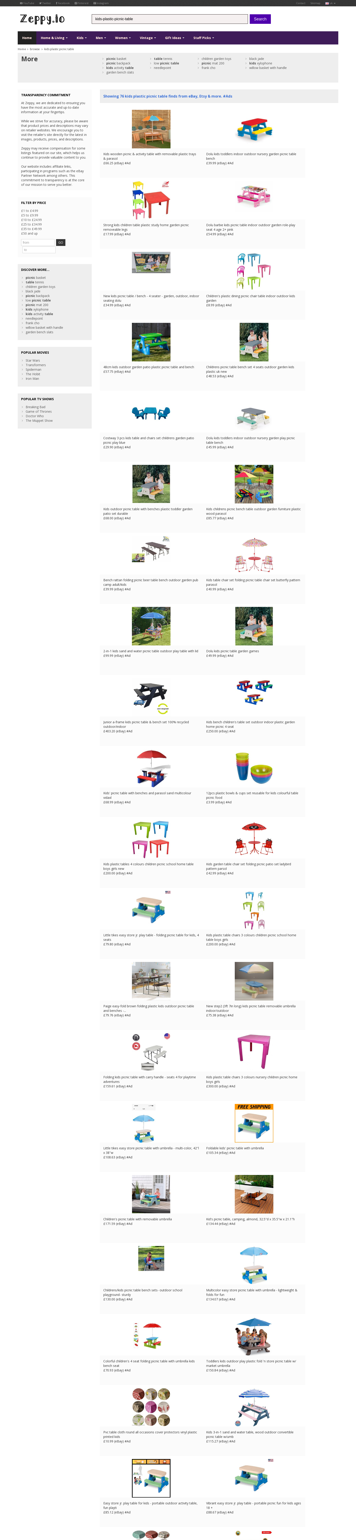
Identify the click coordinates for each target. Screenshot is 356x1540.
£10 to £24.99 (31, 220)
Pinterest (82, 3)
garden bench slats (120, 72)
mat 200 (213, 63)
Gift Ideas (174, 38)
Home (27, 38)
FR (87, 1511)
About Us (107, 1475)
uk (330, 3)
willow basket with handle (268, 68)
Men (101, 38)
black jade (256, 58)
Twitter (45, 3)
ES (99, 1511)
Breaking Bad (35, 399)
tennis (163, 58)
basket (116, 58)
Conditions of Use (28, 1511)
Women (123, 38)
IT (105, 1511)
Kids (82, 38)
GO (72, 242)
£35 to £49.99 (31, 229)
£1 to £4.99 (29, 210)
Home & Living (54, 38)
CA (117, 1511)
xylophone (260, 63)
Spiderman (33, 361)
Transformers (36, 357)
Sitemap (315, 3)
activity (120, 68)
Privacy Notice (51, 1511)
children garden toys (216, 58)
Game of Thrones (39, 403)
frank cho (208, 68)
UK (80, 1511)
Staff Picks (203, 38)
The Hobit (33, 366)
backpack (118, 63)
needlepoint (162, 68)
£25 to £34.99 (31, 224)
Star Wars (33, 352)
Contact (300, 3)
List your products (113, 1488)
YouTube (27, 3)
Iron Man (32, 370)
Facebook (63, 3)
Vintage (148, 38)
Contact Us (108, 1479)
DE (93, 1511)
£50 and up (29, 233)
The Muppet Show (39, 412)
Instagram (101, 3)
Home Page (108, 1484)
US (111, 1511)
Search (260, 19)
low (166, 63)
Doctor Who (35, 408)
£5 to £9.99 (29, 215)
